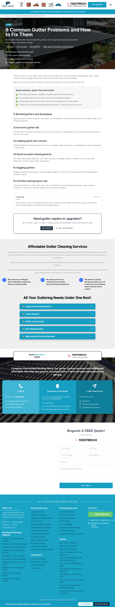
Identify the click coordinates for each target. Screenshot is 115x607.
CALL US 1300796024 (64, 228)
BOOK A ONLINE (37, 356)
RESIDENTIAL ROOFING (38, 515)
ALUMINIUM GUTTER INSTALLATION (71, 534)
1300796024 (19, 397)
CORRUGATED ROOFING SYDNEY (70, 527)
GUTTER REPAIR (64, 521)
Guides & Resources (8, 527)
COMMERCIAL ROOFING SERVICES (42, 518)
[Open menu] (110, 4)
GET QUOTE (97, 5)
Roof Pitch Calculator (37, 565)
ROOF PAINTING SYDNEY (39, 546)
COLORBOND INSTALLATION (40, 534)
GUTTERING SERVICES (66, 512)
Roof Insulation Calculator (39, 562)
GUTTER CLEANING (65, 524)
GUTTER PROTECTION (66, 531)
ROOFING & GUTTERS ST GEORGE (13, 556)
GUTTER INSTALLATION (67, 515)
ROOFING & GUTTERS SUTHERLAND (14, 559)
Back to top (6, 522)
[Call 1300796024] (76, 3)
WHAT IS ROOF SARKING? (67, 543)
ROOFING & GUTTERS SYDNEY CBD (14, 547)
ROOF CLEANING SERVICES (40, 540)
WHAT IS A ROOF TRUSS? (67, 549)
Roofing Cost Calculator (38, 559)
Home (7, 16)
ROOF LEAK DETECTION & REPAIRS (42, 549)
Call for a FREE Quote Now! (76, 6)
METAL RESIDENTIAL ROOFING (41, 524)
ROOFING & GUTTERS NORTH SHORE (14, 544)
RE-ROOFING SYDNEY (38, 543)
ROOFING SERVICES (37, 512)
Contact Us (5, 525)
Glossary (14, 525)
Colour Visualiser (36, 568)
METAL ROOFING (36, 521)
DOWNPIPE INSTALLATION (39, 531)
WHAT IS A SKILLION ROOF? (68, 546)
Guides (13, 16)
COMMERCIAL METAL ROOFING (41, 527)
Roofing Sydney (17, 522)
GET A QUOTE (46, 228)
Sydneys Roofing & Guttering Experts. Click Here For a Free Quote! (57, 12)
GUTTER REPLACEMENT (67, 518)
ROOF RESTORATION (38, 537)
